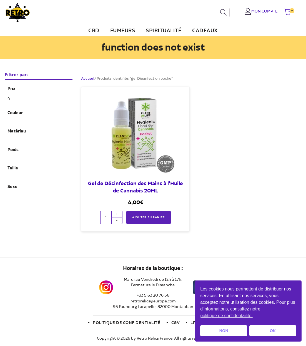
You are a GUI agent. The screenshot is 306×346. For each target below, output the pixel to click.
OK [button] (273, 331)
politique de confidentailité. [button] (226, 315)
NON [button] (223, 331)
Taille (12, 168)
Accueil (87, 78)
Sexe (12, 187)
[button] (287, 12)
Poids (13, 150)
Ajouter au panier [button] (148, 217)
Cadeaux (205, 30)
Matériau (16, 131)
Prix (11, 89)
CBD (93, 30)
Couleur (15, 113)
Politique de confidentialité (126, 323)
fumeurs (122, 30)
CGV (175, 323)
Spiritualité (163, 30)
